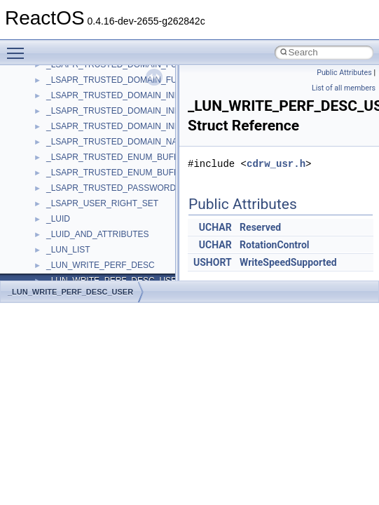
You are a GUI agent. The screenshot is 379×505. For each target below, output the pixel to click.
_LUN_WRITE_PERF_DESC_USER (70, 292)
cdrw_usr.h (276, 163)
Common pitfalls (54, 133)
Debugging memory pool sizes (80, 149)
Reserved (260, 227)
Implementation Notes (65, 241)
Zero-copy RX (50, 179)
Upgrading (43, 71)
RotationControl (274, 244)
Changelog (44, 87)
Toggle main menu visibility (19, 47)
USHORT (212, 262)
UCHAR (215, 227)
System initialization (60, 195)
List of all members (343, 88)
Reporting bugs (52, 164)
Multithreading (50, 210)
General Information (61, 272)
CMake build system (61, 118)
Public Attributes (344, 72)
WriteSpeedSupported (288, 262)
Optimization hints (57, 226)
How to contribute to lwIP (70, 102)
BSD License (48, 257)
